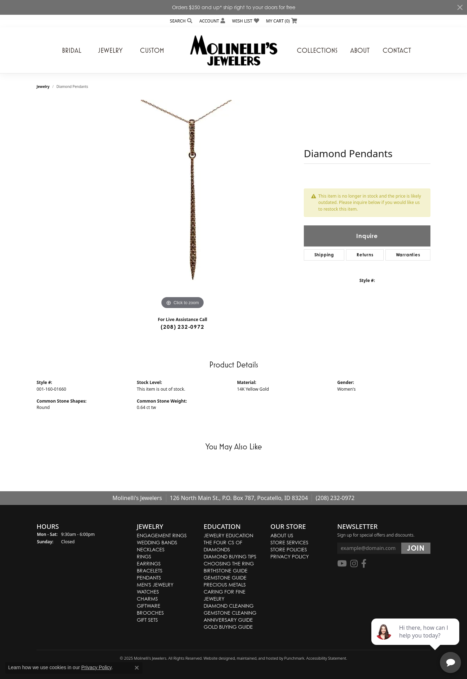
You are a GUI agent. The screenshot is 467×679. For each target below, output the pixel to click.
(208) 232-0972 (182, 327)
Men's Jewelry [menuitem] (155, 585)
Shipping (324, 254)
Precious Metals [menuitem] (225, 585)
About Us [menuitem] (281, 535)
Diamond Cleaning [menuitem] (229, 606)
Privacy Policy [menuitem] (289, 556)
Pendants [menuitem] (149, 578)
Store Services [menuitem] (289, 542)
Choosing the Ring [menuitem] (229, 563)
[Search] (181, 21)
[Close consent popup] (137, 668)
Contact (397, 50)
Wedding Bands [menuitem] (157, 542)
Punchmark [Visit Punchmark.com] (294, 658)
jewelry (43, 86)
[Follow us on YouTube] (342, 564)
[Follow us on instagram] (354, 564)
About (360, 50)
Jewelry (110, 50)
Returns (365, 254)
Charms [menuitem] (147, 599)
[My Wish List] (245, 21)
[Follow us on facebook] (363, 564)
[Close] (460, 7)
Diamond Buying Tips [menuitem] (230, 556)
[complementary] (416, 640)
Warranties (408, 254)
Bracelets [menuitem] (149, 571)
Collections (317, 50)
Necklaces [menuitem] (151, 549)
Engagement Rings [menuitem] (162, 535)
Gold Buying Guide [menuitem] (228, 627)
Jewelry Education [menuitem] (228, 535)
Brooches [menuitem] (150, 613)
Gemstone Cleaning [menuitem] (230, 613)
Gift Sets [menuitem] (147, 620)
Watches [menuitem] (148, 592)
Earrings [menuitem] (149, 563)
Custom (152, 50)
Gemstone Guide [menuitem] (225, 578)
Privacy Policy (96, 667)
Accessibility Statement (326, 658)
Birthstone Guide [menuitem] (226, 571)
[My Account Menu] (212, 21)
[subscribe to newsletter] (415, 548)
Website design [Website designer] (217, 658)
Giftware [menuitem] (148, 606)
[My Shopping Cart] (281, 21)
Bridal (71, 50)
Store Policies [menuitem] (288, 549)
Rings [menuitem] (144, 556)
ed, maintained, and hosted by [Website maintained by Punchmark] (257, 658)
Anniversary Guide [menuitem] (228, 620)
